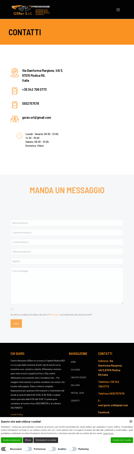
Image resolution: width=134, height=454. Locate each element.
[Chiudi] (131, 421)
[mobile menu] (118, 9)
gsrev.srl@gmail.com (36, 117)
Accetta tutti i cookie (122, 440)
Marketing (83, 448)
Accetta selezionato (11, 440)
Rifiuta (28, 440)
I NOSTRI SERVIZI (78, 377)
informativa (54, 324)
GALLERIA (75, 385)
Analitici (62, 448)
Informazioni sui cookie (46, 440)
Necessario (16, 448)
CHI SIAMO (75, 369)
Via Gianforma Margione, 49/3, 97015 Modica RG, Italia (42, 75)
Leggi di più (108, 433)
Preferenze (40, 448)
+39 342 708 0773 (34, 89)
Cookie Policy (17, 414)
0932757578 (30, 103)
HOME (73, 361)
